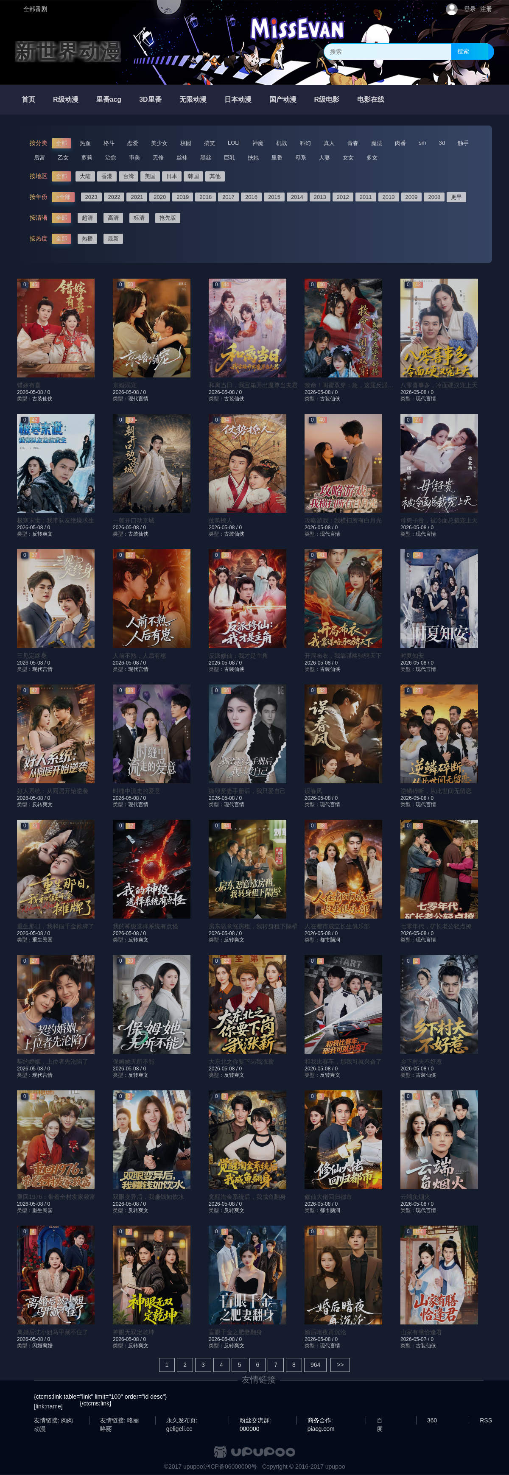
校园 (185, 143)
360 (432, 1420)
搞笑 (209, 143)
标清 (139, 218)
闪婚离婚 (42, 1346)
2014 (297, 197)
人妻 (324, 157)
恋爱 (132, 143)
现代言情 (138, 399)
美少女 (159, 143)
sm (422, 143)
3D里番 (150, 99)
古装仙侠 (42, 399)
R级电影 (327, 99)
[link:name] (48, 1406)
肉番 (400, 143)
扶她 (253, 157)
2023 (91, 197)
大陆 (85, 176)
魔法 (376, 143)
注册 (486, 9)
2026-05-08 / (32, 392)
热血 (85, 143)
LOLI (234, 143)
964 (315, 1364)
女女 (348, 157)
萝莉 (86, 157)
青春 (352, 143)
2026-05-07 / (415, 1339)
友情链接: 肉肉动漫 (53, 1421)
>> (340, 1364)
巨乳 (229, 157)
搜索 (463, 51)
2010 (389, 197)
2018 (205, 197)
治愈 (110, 157)
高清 (113, 218)
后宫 (39, 157)
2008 (434, 197)
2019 (182, 197)
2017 (228, 197)
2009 (412, 197)
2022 (114, 197)
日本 (171, 176)
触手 (463, 143)
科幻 (305, 143)
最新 (113, 238)
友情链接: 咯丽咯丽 (119, 1421)
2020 (160, 197)
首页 (28, 99)
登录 (470, 9)
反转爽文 (42, 534)
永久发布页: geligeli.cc (182, 1421)
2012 (343, 197)
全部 (61, 143)
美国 (150, 176)
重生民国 (42, 940)
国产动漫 (282, 99)
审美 (134, 157)
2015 (274, 197)
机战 (281, 143)
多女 (372, 157)
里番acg (109, 99)
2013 (320, 197)
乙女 (63, 157)
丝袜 (181, 157)
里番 (276, 157)
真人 (329, 143)
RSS (486, 1420)
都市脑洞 (330, 940)
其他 (215, 176)
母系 (300, 157)
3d (442, 143)
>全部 (63, 197)
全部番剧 (35, 9)
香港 (106, 176)
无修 (158, 157)
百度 (380, 1421)
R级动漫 (65, 99)
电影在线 (370, 99)
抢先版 (167, 218)
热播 (87, 238)
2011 (366, 197)
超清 (87, 218)
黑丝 (205, 157)
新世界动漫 (68, 52)
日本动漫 (238, 99)
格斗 (109, 143)
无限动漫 (193, 99)
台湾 (128, 176)
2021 (137, 197)
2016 (251, 197)
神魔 (257, 143)
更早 (456, 197)
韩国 (193, 176)
